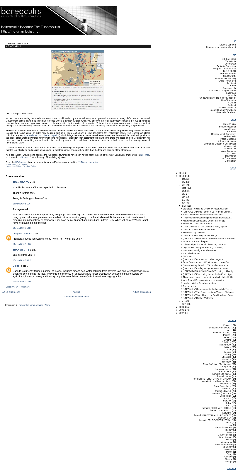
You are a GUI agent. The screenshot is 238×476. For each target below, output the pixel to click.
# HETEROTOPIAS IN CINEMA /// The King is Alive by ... (208, 271)
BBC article (20, 162)
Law (13, 166)
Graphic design (225, 435)
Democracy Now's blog (225, 78)
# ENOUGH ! (13, 46)
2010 (181, 176)
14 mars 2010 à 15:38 (22, 244)
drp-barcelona (229, 59)
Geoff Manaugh (228, 158)
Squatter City (229, 76)
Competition (225, 396)
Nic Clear (231, 153)
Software (228, 449)
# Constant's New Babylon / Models (198, 229)
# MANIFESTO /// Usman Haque (196, 223)
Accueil (76, 292)
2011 (181, 173)
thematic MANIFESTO (220, 410)
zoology (229, 461)
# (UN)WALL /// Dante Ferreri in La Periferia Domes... (206, 212)
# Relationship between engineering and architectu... (206, 217)
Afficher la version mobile (76, 296)
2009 (181, 307)
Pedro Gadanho (228, 139)
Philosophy (226, 362)
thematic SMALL (223, 391)
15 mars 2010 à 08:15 (22, 260)
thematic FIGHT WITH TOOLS (216, 408)
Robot (228, 403)
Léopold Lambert (22, 233)
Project (226, 325)
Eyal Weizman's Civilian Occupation (41, 135)
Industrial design (223, 369)
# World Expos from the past (194, 241)
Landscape (226, 398)
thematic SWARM (224, 427)
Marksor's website (227, 107)
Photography (225, 344)
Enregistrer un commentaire (18, 287)
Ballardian (231, 93)
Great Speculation (222, 386)
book (229, 349)
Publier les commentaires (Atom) (35, 305)
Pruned (232, 85)
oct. (184, 185)
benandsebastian (227, 127)
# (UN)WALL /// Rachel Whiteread (197, 298)
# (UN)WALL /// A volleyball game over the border (204, 268)
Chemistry (228, 447)
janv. (184, 304)
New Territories (228, 100)
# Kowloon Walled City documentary (198, 283)
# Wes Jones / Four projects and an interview (202, 280)
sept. (184, 188)
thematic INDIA (224, 376)
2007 (181, 313)
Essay (230, 454)
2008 (181, 310)
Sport (228, 405)
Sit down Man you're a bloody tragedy (217, 98)
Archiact (232, 105)
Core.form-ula (229, 88)
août (184, 191)
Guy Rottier (230, 161)
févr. (184, 301)
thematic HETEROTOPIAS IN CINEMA (212, 379)
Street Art (226, 388)
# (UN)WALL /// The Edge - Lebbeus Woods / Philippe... (208, 292)
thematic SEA (224, 418)
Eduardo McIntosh (227, 141)
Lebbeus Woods (228, 73)
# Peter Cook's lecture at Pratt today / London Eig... (205, 262)
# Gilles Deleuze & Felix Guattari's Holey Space (204, 226)
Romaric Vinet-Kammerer (223, 134)
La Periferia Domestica (225, 66)
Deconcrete (230, 64)
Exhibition (226, 342)
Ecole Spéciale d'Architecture (217, 364)
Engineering (225, 383)
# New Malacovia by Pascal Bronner (198, 250)
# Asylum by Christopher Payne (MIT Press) (202, 247)
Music (230, 432)
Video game (227, 442)
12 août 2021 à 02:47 (22, 282)
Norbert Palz (230, 136)
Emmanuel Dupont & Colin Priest (220, 144)
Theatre (229, 459)
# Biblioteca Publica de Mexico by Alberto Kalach (204, 208)
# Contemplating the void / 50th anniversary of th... (205, 265)
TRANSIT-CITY (21, 182)
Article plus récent (10, 292)
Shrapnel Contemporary (224, 68)
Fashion (227, 422)
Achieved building (221, 332)
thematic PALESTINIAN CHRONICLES (212, 415)
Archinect (231, 83)
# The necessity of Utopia (193, 232)
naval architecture (224, 444)
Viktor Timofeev (228, 151)
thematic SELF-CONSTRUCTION (215, 420)
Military (19, 166)
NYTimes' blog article (88, 162)
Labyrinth (226, 413)
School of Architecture (219, 327)
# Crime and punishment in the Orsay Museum (203, 244)
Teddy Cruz (230, 156)
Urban (227, 337)
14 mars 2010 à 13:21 (22, 228)
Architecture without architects (216, 381)
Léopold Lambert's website (223, 110)
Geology (228, 456)
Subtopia (231, 95)
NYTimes (144, 155)
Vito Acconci (230, 146)
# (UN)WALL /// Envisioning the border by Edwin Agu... (207, 274)
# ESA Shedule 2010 (191, 253)
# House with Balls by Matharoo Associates (202, 214)
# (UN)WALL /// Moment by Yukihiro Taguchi (202, 259)
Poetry (229, 439)
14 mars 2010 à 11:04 (22, 204)
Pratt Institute (224, 371)
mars (184, 206)
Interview (227, 400)
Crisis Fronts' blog (227, 81)
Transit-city (230, 61)
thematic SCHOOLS (221, 374)
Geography (226, 366)
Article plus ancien (142, 292)
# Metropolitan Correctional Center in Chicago (203, 221)
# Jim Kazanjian (188, 286)
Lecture (227, 352)
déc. (184, 179)
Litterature (226, 357)
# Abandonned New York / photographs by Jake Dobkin (207, 277)
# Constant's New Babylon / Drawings (199, 235)
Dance (229, 452)
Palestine (26, 166)
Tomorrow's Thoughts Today (222, 90)
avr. (184, 203)
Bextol (16, 266)
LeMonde (23, 157)
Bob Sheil (231, 131)
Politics (33, 166)
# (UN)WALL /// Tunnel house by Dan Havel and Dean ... (208, 295)
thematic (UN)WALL (221, 393)
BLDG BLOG (229, 71)
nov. (184, 182)
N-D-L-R (232, 102)
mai (184, 200)
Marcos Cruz (229, 148)
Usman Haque (229, 129)
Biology (229, 430)
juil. (183, 194)
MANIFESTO (229, 124)
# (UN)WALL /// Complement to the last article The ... (206, 289)
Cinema (227, 340)
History (227, 354)
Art (228, 330)
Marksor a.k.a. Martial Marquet (221, 47)
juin (184, 197)
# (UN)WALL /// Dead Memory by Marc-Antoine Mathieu (208, 238)
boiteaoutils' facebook (225, 112)
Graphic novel (226, 437)
